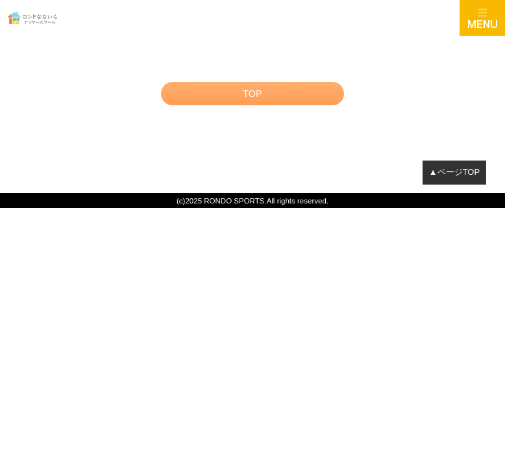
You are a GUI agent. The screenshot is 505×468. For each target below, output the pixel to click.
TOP (252, 93)
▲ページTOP (454, 172)
